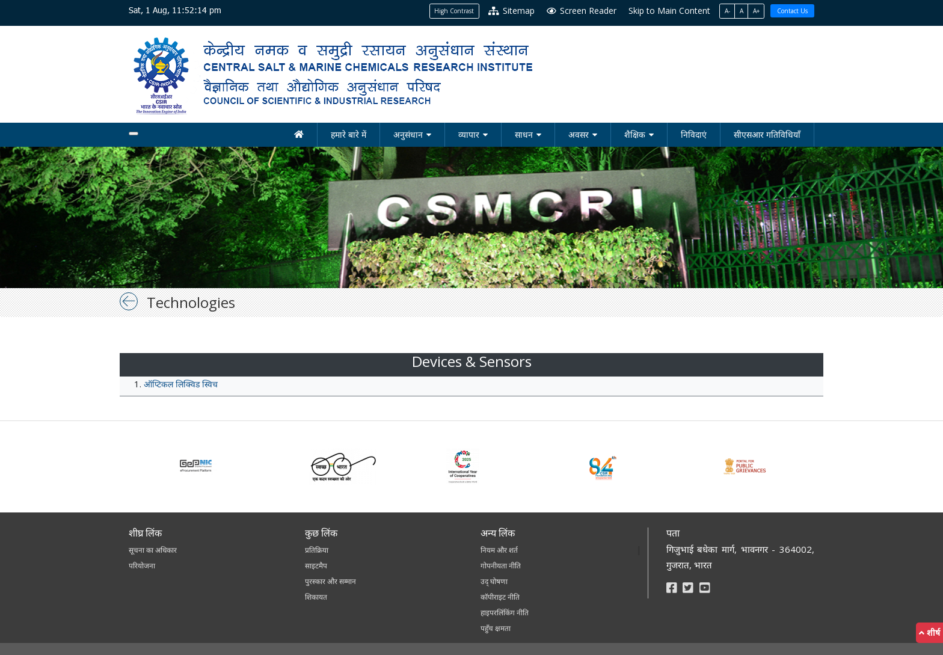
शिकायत (316, 597)
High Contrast (454, 11)
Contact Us (792, 11)
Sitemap (511, 10)
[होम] (299, 135)
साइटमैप (316, 566)
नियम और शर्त (499, 550)
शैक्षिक (634, 134)
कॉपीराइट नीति (500, 597)
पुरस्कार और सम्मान (330, 581)
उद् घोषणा (494, 581)
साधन (524, 134)
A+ (756, 11)
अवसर (578, 134)
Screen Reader (581, 10)
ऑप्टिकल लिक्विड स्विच (181, 384)
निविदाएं (694, 134)
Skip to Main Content (669, 10)
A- (727, 11)
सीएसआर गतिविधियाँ (767, 134)
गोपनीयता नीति (501, 566)
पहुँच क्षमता (496, 628)
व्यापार (468, 134)
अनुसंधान (408, 134)
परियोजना (142, 566)
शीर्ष (929, 632)
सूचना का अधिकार (153, 550)
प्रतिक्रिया (316, 550)
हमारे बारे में (348, 134)
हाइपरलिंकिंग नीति (505, 612)
